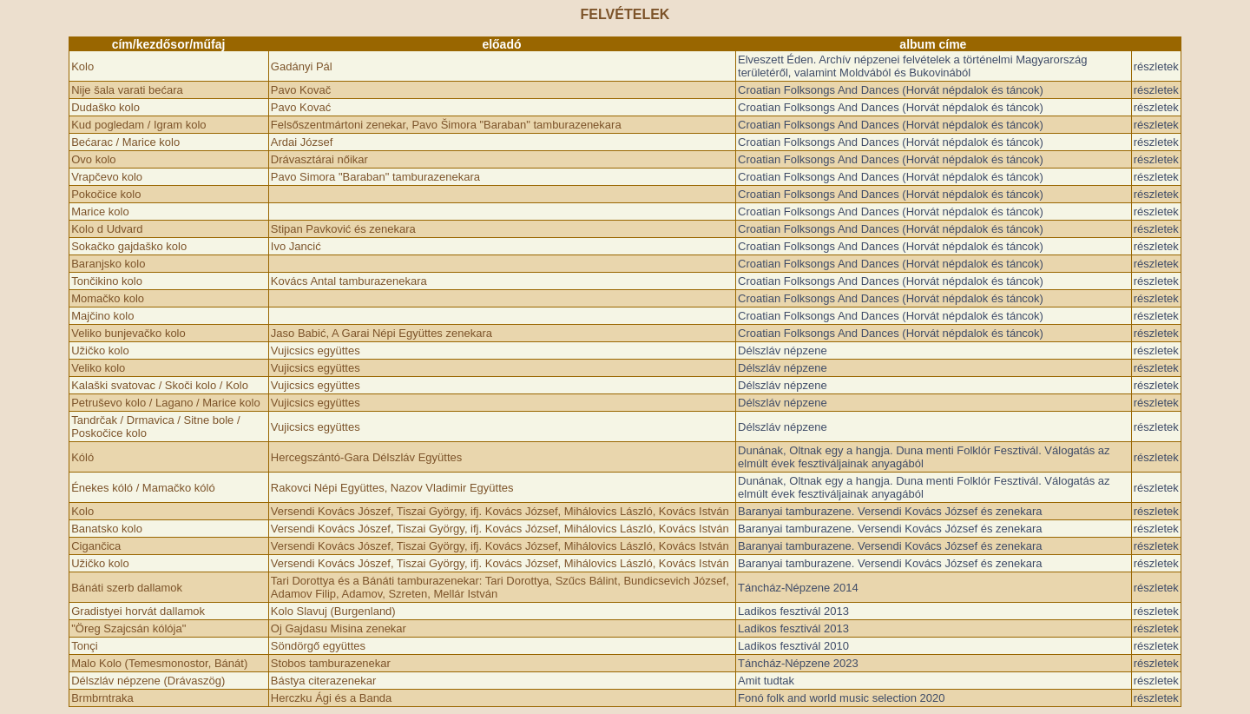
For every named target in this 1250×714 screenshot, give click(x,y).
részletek (1156, 66)
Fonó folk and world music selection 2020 (841, 697)
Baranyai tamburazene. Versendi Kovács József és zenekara (890, 511)
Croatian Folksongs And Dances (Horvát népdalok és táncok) (890, 89)
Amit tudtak (766, 680)
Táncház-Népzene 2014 (798, 587)
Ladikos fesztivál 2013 (793, 611)
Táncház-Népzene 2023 (798, 663)
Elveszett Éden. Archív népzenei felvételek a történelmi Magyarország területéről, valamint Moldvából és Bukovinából (913, 66)
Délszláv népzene (782, 350)
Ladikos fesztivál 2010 (793, 645)
